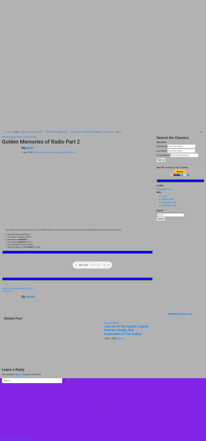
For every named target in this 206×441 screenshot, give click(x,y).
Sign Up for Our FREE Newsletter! (85, 82)
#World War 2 (69, 103)
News (118, 82)
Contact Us (108, 82)
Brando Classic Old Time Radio (16, 390)
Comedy (12, 88)
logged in (18, 325)
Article (107, 273)
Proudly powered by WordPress (17, 400)
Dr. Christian (7, 242)
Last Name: (161, 101)
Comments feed (169, 153)
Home (9, 82)
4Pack (5, 88)
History (20, 88)
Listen (16, 82)
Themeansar (56, 400)
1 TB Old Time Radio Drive (56, 82)
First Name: (161, 97)
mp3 (26, 88)
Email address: (163, 106)
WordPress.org (169, 156)
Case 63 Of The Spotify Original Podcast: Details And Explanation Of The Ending (126, 281)
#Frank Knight (55, 103)
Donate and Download (31, 82)
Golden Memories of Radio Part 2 (41, 92)
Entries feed (167, 150)
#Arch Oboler (42, 103)
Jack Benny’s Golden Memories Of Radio (17, 239)
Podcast (32, 88)
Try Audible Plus (164, 140)
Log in (164, 147)
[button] (201, 82)
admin (29, 99)
